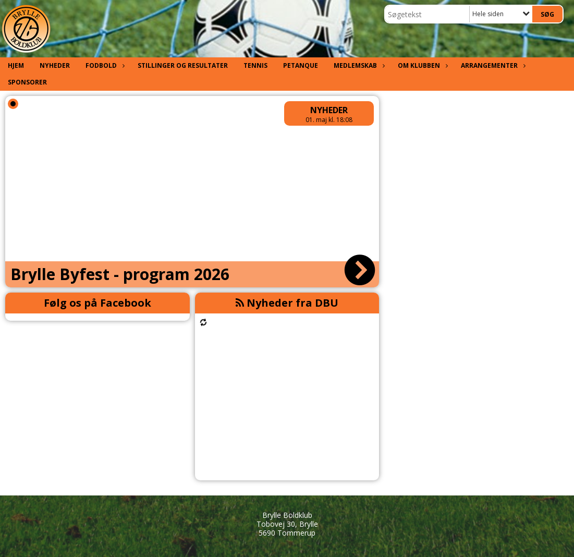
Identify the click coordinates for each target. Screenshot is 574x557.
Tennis (255, 65)
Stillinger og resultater (183, 65)
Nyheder (55, 65)
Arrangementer (492, 65)
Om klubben (421, 65)
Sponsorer (27, 82)
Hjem (16, 65)
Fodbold (104, 65)
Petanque (300, 65)
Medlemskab (358, 65)
